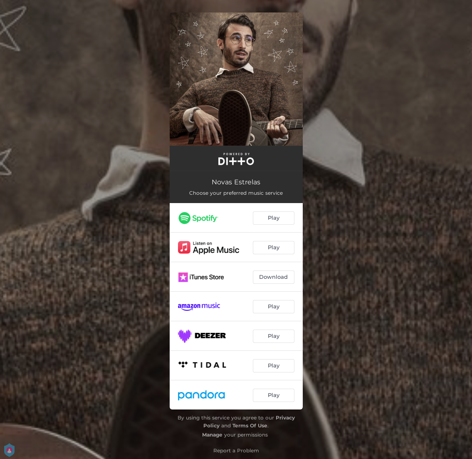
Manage (212, 435)
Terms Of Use (249, 425)
